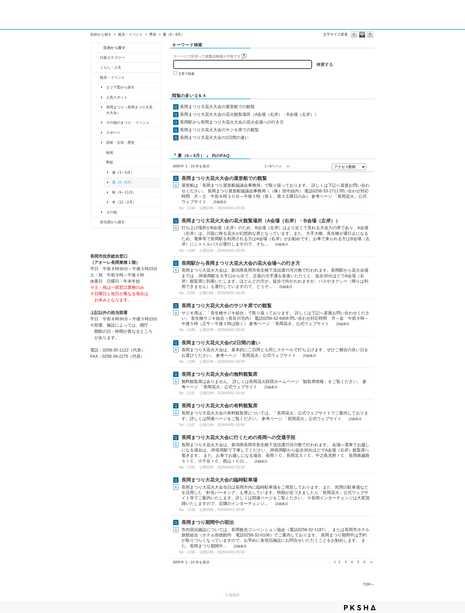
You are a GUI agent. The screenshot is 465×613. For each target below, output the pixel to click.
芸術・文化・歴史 (120, 142)
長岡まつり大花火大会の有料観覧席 (219, 405)
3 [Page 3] (345, 562)
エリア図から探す (120, 87)
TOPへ (368, 584)
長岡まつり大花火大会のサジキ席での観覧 (219, 129)
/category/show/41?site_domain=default (101, 152)
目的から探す (101, 34)
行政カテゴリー (112, 58)
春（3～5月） (123, 172)
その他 (111, 212)
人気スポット (117, 97)
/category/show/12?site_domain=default (95, 67)
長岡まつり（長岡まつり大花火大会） (129, 110)
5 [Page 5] (358, 562)
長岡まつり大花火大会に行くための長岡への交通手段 (238, 437)
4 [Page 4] (352, 562)
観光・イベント (130, 34)
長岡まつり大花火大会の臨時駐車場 (219, 479)
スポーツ (113, 133)
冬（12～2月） (124, 202)
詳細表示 (220, 202)
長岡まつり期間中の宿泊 (207, 522)
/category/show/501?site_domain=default (101, 162)
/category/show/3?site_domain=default (95, 57)
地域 (109, 153)
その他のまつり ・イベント (128, 123)
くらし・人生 (110, 67)
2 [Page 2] (339, 562)
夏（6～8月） (123, 182)
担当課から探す (112, 222)
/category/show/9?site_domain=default (95, 222)
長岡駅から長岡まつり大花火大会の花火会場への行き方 (232, 122)
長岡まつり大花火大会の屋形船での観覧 (217, 106)
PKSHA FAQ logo (360, 608)
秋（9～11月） (124, 192)
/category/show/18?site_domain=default (95, 77)
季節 (152, 34)
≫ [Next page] (371, 562)
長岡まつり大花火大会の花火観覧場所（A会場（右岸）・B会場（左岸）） (249, 114)
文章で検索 (186, 73)
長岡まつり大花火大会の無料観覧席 (219, 374)
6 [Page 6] (364, 562)
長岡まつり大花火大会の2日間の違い (214, 137)
